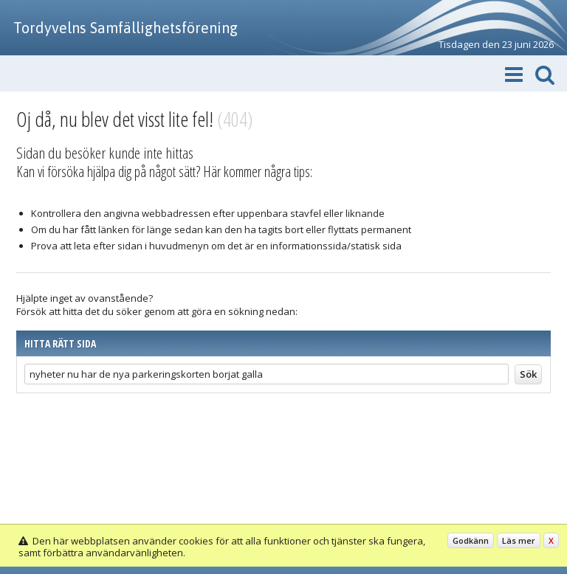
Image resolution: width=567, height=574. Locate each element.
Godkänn (471, 540)
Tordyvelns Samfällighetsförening (125, 27)
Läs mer (518, 540)
